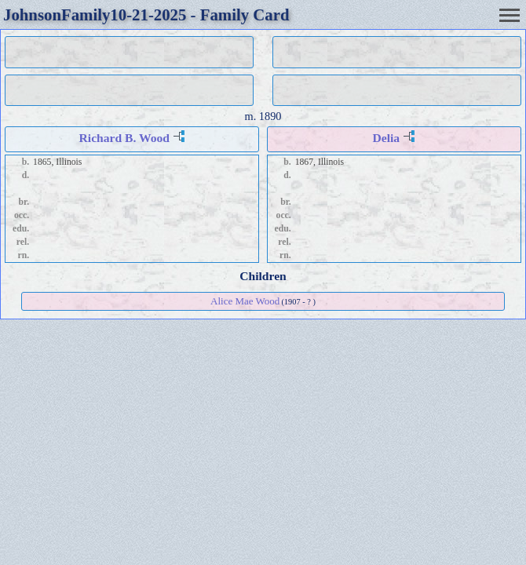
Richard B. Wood (124, 137)
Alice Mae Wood (244, 301)
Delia (386, 137)
